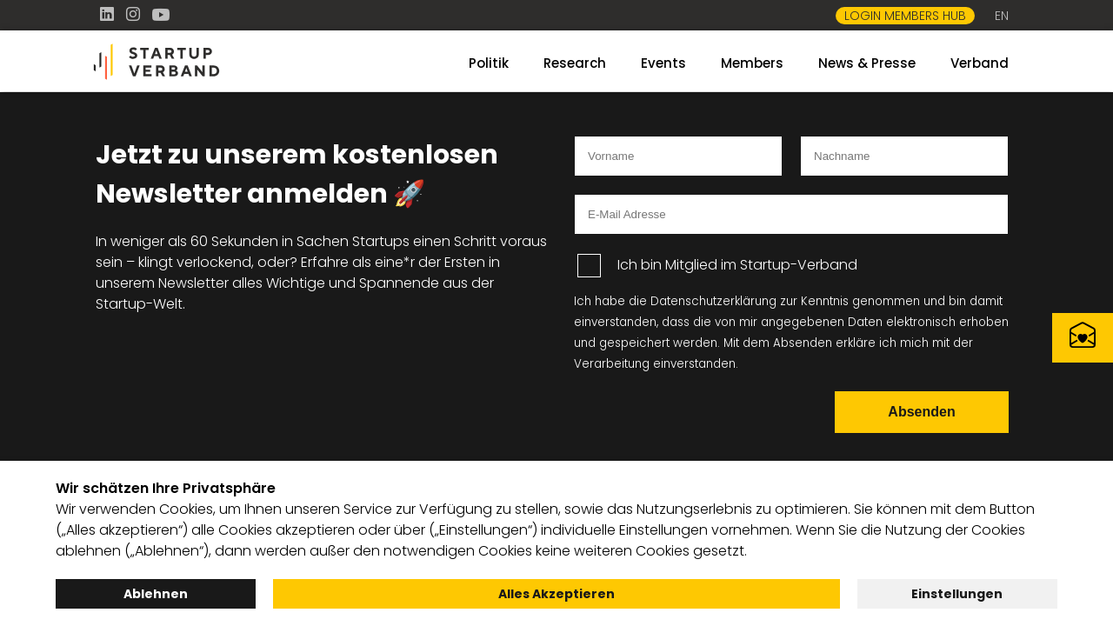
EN (1002, 15)
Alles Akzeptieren (556, 594)
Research (574, 63)
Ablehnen (155, 594)
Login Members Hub (905, 15)
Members (752, 63)
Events (663, 63)
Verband (979, 63)
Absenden (921, 411)
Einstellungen (957, 594)
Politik (489, 63)
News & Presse (867, 63)
